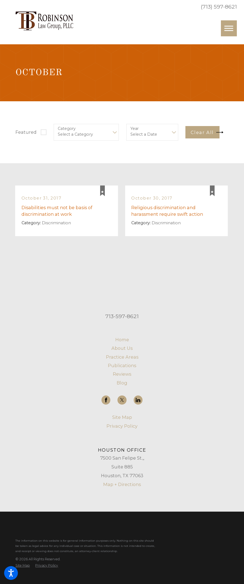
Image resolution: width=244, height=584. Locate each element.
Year (134, 128)
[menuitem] (122, 339)
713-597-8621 (122, 316)
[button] (11, 573)
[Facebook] (106, 399)
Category (67, 128)
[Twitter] (121, 399)
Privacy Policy (122, 426)
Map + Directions (122, 484)
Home (122, 339)
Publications (122, 365)
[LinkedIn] (138, 399)
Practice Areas (122, 357)
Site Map (122, 417)
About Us (122, 348)
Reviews (122, 374)
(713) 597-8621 (219, 6)
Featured (26, 132)
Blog (122, 383)
